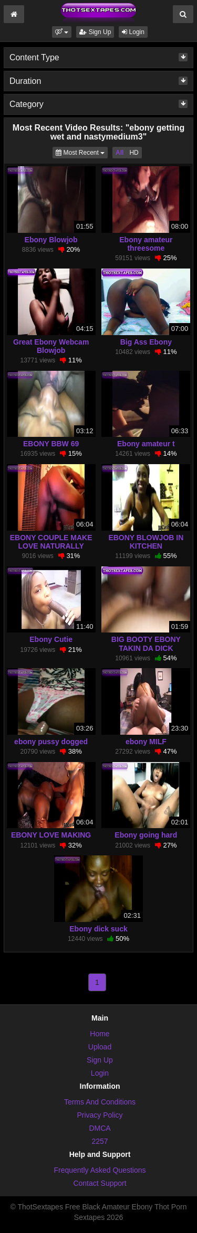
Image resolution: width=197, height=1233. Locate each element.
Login (133, 32)
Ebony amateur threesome (145, 243)
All (119, 152)
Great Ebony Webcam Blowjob (51, 346)
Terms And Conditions (100, 1102)
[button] (61, 32)
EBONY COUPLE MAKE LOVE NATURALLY (51, 541)
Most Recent (82, 151)
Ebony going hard (146, 835)
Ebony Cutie (50, 639)
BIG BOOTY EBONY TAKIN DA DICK (146, 643)
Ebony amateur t (146, 443)
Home (99, 1034)
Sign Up (95, 32)
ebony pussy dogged (51, 741)
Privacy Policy (99, 1115)
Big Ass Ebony (146, 342)
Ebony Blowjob (51, 239)
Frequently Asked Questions (100, 1170)
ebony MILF (146, 741)
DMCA (99, 1128)
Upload (99, 1047)
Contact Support (99, 1183)
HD (133, 152)
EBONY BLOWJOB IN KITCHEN (145, 541)
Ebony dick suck (98, 929)
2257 (99, 1141)
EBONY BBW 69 (51, 443)
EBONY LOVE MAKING (51, 835)
